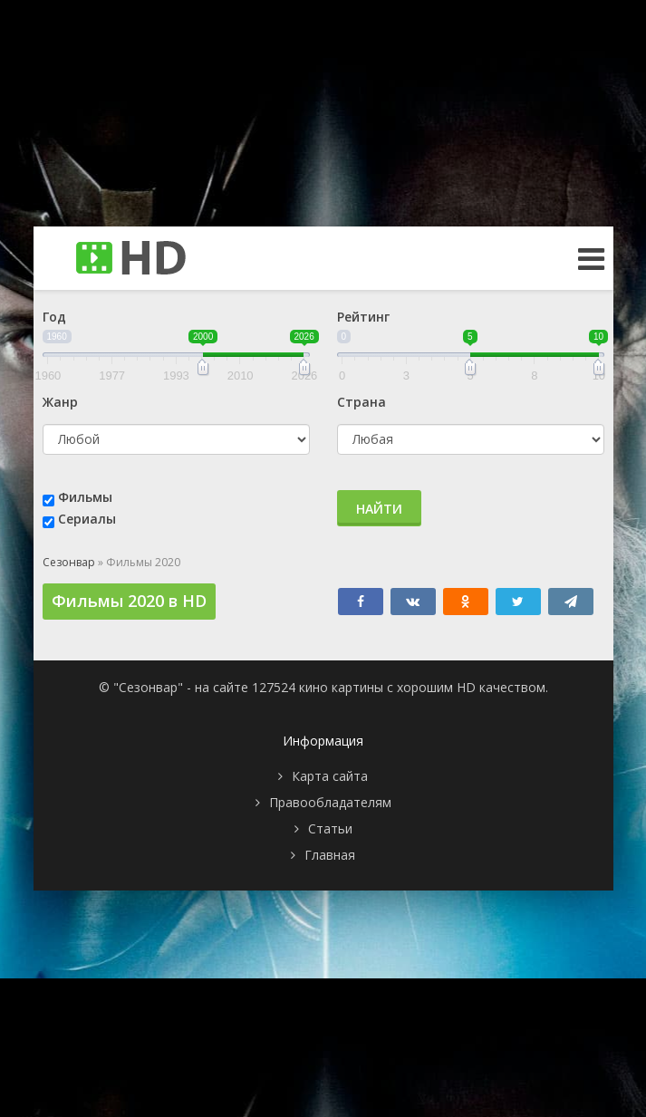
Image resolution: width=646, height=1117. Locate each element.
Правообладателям (330, 802)
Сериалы (87, 518)
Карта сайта (330, 776)
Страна (361, 401)
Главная (329, 854)
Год (54, 316)
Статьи (330, 828)
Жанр (60, 401)
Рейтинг (363, 316)
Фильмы (85, 497)
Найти (379, 508)
